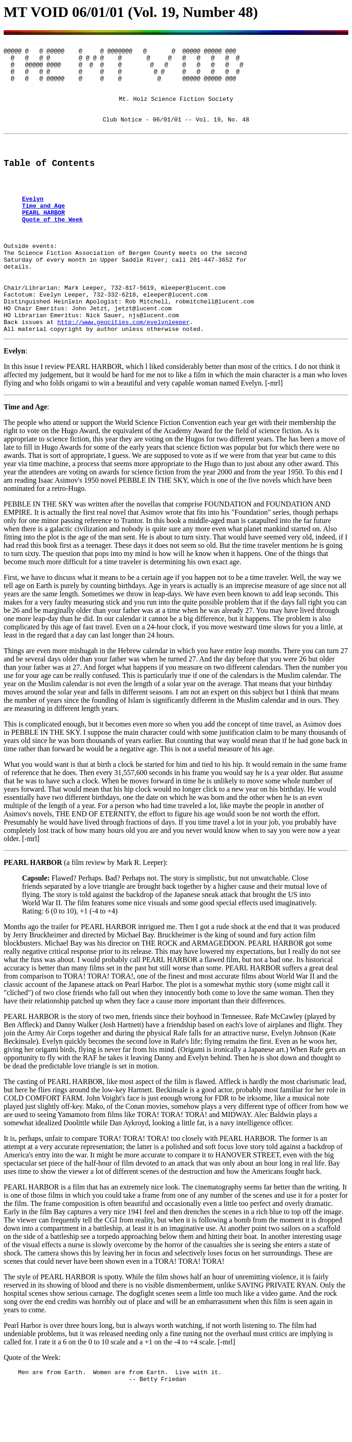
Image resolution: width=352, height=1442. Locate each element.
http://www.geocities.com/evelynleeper (123, 371)
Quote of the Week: (32, 1408)
